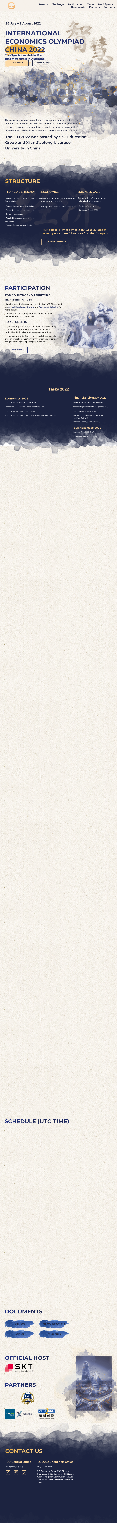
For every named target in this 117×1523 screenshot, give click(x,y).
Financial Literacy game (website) (86, 422)
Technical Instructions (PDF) (84, 411)
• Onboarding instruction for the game (20, 210)
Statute (30, 307)
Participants (105, 4)
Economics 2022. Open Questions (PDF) (21, 411)
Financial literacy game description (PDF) (89, 402)
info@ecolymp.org (14, 1466)
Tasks (90, 4)
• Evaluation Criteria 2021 (88, 210)
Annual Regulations (17, 307)
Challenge (58, 4)
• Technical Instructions (14, 214)
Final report (17, 63)
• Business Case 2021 (87, 206)
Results (43, 4)
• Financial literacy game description (19, 206)
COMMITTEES (54, 1334)
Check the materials (56, 242)
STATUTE (19, 1334)
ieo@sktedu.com (45, 1466)
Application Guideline (48, 307)
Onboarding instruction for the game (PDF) (90, 407)
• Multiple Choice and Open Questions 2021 (58, 207)
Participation (75, 4)
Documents (78, 7)
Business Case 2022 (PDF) (83, 432)
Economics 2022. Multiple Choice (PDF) (20, 402)
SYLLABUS (20, 1324)
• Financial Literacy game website (18, 225)
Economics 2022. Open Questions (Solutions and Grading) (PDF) (30, 415)
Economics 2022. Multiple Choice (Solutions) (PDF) (25, 407)
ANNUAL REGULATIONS (54, 1324)
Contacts (109, 7)
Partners (94, 7)
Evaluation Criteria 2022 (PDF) (85, 436)
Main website (44, 63)
